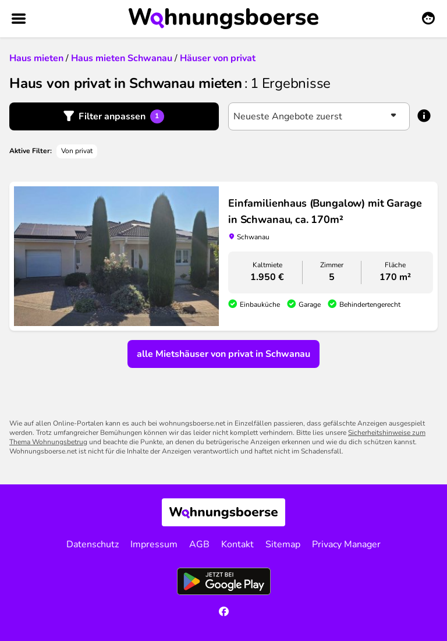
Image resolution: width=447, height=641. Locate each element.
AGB (199, 544)
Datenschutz (92, 544)
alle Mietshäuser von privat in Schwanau (223, 354)
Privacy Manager (346, 544)
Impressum (154, 544)
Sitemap (282, 544)
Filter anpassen (121, 116)
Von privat (77, 150)
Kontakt (237, 544)
